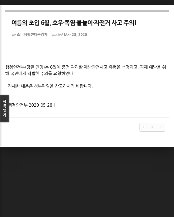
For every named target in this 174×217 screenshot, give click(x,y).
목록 (4, 109)
